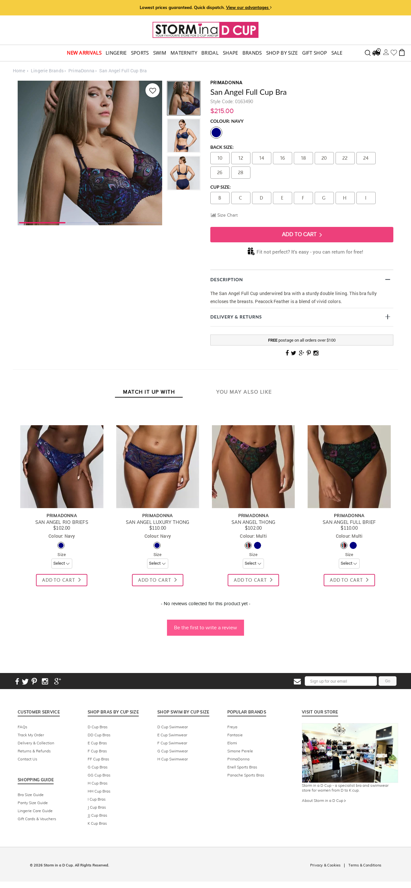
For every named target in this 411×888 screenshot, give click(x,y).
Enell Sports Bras (242, 767)
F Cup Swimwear (172, 742)
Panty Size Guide (33, 802)
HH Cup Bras (99, 791)
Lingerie (116, 53)
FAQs (22, 726)
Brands (252, 53)
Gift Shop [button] (314, 53)
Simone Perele (240, 751)
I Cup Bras (97, 799)
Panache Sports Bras (245, 775)
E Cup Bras (97, 742)
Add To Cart (302, 234)
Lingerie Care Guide (35, 810)
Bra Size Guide (31, 794)
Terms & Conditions (364, 865)
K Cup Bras (97, 823)
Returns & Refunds (34, 751)
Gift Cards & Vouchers (37, 818)
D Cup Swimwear (172, 726)
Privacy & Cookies (325, 865)
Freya (232, 726)
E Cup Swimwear (172, 734)
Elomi (232, 742)
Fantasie (235, 734)
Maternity (184, 53)
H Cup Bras (98, 783)
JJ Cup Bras (97, 815)
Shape (230, 53)
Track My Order (31, 734)
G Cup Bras (98, 767)
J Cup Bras (97, 807)
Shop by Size (282, 53)
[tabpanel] (90, 153)
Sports (140, 53)
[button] (205, 624)
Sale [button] (337, 53)
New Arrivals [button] (84, 53)
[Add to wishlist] (152, 90)
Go (387, 680)
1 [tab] (42, 222)
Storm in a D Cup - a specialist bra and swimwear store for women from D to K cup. (345, 788)
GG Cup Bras (99, 775)
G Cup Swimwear (172, 751)
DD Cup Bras (99, 734)
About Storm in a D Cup (324, 800)
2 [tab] (90, 222)
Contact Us (27, 759)
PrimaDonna (238, 759)
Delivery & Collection (36, 742)
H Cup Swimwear (172, 759)
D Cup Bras (98, 726)
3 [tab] (137, 222)
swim (159, 53)
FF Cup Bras (98, 759)
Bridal (210, 53)
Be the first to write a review (205, 627)
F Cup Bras (97, 751)
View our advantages (249, 7)
